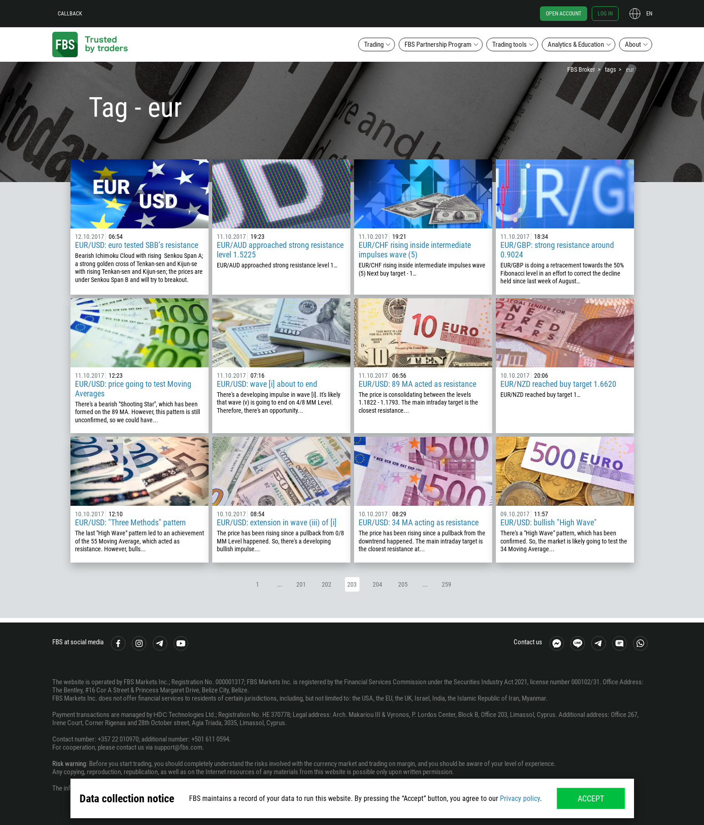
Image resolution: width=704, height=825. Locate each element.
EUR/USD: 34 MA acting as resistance (419, 522)
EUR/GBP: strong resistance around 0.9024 (557, 249)
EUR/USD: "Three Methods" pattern (130, 522)
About (633, 44)
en (649, 13)
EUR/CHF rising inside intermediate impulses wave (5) (415, 249)
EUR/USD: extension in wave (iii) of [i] (277, 522)
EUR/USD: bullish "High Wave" (548, 522)
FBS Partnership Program (437, 44)
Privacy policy (520, 798)
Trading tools (509, 44)
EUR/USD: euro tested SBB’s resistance (136, 245)
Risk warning (69, 764)
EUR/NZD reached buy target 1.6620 (558, 384)
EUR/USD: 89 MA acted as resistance (417, 384)
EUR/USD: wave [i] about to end (267, 384)
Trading (374, 44)
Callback (70, 13)
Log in (605, 13)
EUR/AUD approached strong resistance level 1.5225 (280, 249)
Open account (563, 13)
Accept (591, 798)
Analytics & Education (576, 44)
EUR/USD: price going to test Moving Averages (133, 388)
